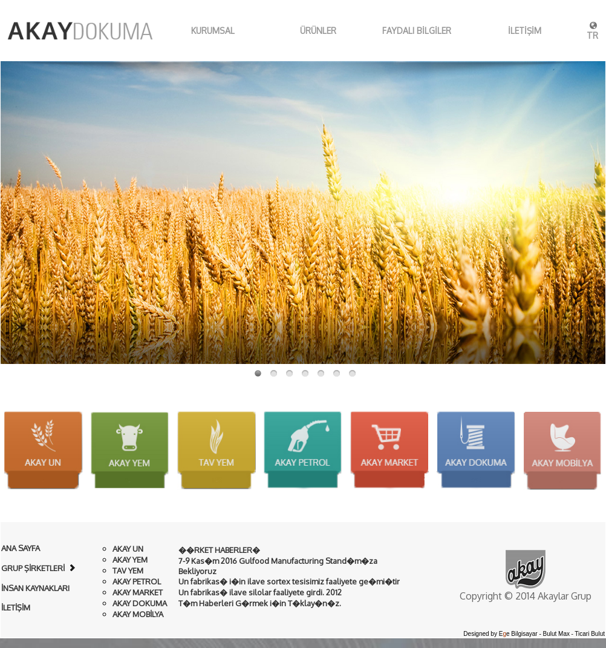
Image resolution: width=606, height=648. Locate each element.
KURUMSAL (198, 30)
